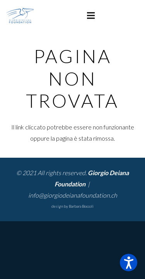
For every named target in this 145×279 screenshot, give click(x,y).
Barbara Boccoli (81, 206)
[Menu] (91, 15)
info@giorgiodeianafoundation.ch (72, 195)
